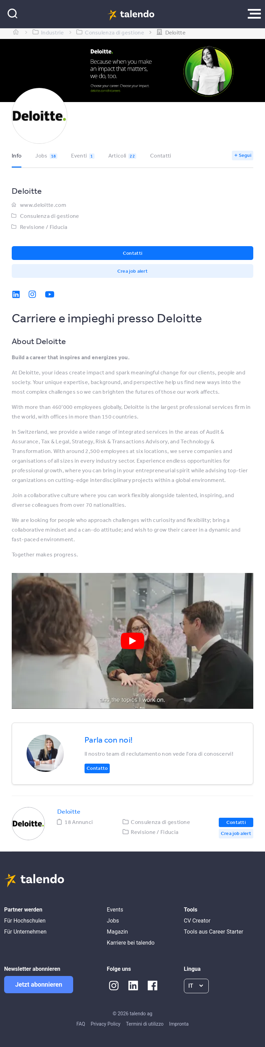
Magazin (117, 931)
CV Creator (197, 920)
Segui (245, 155)
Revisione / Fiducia (44, 226)
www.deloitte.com (43, 204)
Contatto (97, 768)
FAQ (80, 1024)
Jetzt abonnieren (38, 984)
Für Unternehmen (25, 931)
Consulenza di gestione (49, 215)
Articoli (122, 155)
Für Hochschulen (25, 920)
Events (115, 909)
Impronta (178, 1024)
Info (16, 155)
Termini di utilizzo (145, 1024)
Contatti (160, 155)
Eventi (82, 155)
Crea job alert (132, 271)
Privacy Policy (105, 1024)
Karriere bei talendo (131, 942)
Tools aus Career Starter (213, 931)
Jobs (46, 155)
